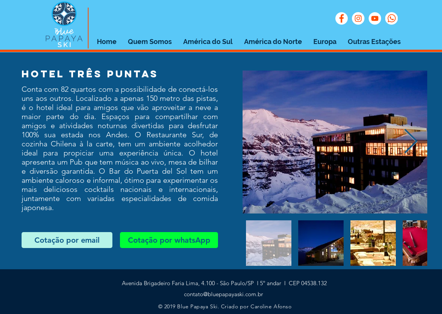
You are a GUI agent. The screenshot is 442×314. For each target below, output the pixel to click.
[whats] (391, 18)
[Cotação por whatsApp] (169, 240)
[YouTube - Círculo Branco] (375, 18)
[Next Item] (411, 142)
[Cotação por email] (67, 240)
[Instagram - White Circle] (358, 18)
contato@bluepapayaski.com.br (223, 294)
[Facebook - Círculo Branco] (341, 18)
